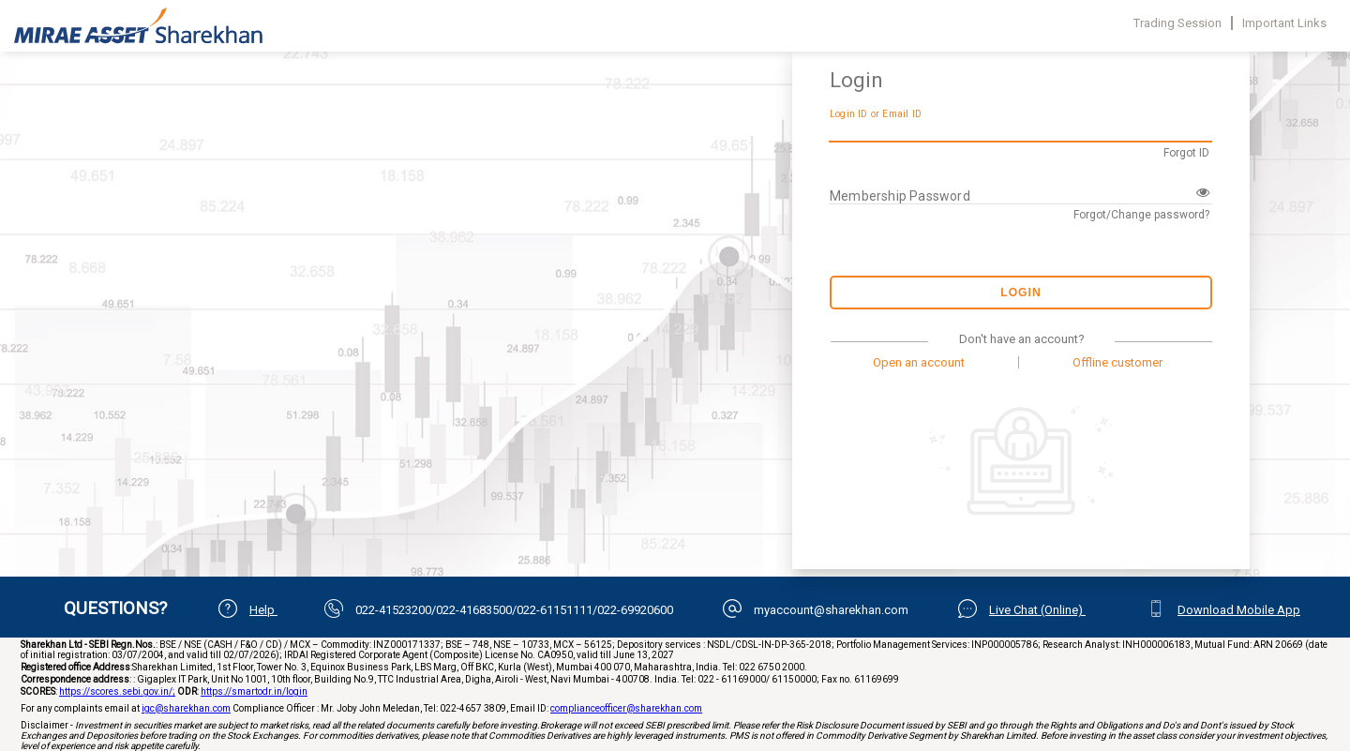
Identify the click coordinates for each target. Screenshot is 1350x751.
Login (1021, 292)
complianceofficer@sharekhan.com (626, 708)
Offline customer (1117, 362)
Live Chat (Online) (1037, 610)
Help (263, 610)
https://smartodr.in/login (254, 691)
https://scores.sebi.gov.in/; (117, 691)
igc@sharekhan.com (186, 708)
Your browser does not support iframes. (394, 281)
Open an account (919, 362)
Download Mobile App (1239, 610)
